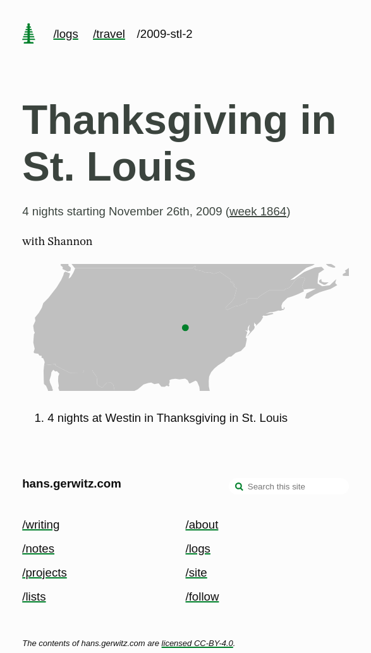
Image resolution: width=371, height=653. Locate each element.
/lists (34, 596)
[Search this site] (289, 486)
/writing (40, 524)
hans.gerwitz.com (71, 483)
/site (196, 572)
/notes (38, 548)
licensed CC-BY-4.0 (197, 643)
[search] (239, 487)
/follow (202, 596)
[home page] (29, 34)
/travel (109, 33)
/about (202, 524)
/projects (44, 572)
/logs (65, 33)
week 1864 (257, 211)
